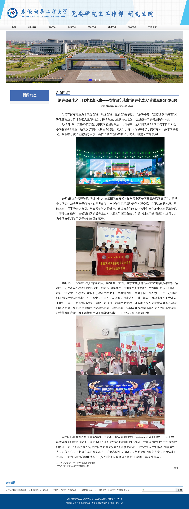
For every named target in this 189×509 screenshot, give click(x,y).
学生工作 (132, 27)
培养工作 (72, 27)
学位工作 (92, 27)
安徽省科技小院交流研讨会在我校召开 (82, 463)
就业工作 (112, 27)
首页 (14, 27)
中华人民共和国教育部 (17, 490)
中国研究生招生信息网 (39, 490)
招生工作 (52, 27)
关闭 (175, 468)
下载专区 (152, 27)
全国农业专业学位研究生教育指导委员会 (113, 490)
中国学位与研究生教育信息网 (64, 490)
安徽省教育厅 (87, 490)
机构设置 (32, 27)
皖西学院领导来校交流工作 (76, 465)
